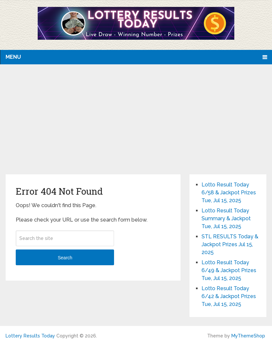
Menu (13, 57)
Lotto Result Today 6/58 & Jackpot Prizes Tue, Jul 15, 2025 (229, 193)
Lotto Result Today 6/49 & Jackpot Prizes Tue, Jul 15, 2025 (229, 270)
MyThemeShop (248, 335)
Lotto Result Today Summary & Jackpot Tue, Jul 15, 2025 (226, 218)
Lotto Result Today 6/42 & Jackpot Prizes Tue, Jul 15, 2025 (229, 296)
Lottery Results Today (30, 335)
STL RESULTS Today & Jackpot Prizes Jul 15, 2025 (230, 244)
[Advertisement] (136, 125)
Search (65, 257)
